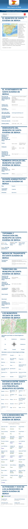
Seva (20, 362)
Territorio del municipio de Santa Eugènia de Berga (11, 271)
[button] (3, 321)
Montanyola (12, 368)
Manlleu (12, 376)
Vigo (11, 407)
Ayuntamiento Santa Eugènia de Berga (14, 11)
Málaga (20, 395)
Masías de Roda (22, 372)
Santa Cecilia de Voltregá (22, 377)
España (13, 186)
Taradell (14, 349)
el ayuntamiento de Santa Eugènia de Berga (12, 92)
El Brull (17, 500)
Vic (5, 339)
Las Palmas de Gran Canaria (22, 399)
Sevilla (2, 395)
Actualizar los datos (6, 47)
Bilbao (2, 403)
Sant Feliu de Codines (8, 504)
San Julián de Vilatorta (13, 359)
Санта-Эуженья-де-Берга (22, 243)
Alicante (12, 403)
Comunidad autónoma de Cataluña (8, 10)
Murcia (2, 399)
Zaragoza (12, 394)
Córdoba (21, 403)
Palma (11, 399)
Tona (11, 365)
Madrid (2, 391)
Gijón (20, 407)
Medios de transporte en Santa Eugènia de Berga (13, 255)
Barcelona (14, 192)
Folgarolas (21, 359)
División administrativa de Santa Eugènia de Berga (14, 181)
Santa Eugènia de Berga (14, 7)
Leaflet (7, 333)
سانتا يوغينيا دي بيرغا (4, 244)
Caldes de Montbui (20, 504)
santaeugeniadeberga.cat (17, 112)
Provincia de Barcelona (21, 10)
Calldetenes (14, 339)
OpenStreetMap (18, 333)
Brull (20, 369)
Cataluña (14, 189)
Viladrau (3, 376)
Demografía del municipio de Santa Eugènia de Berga (11, 130)
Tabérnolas (12, 362)
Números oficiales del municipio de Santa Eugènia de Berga (14, 163)
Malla (5, 349)
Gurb (2, 365)
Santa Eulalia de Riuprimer (22, 365)
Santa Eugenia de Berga (13, 243)
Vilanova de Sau (13, 372)
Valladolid (3, 407)
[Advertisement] (14, 69)
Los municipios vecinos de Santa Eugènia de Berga (11, 315)
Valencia (21, 390)
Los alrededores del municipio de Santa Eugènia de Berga (13, 417)
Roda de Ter (4, 372)
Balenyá (3, 362)
